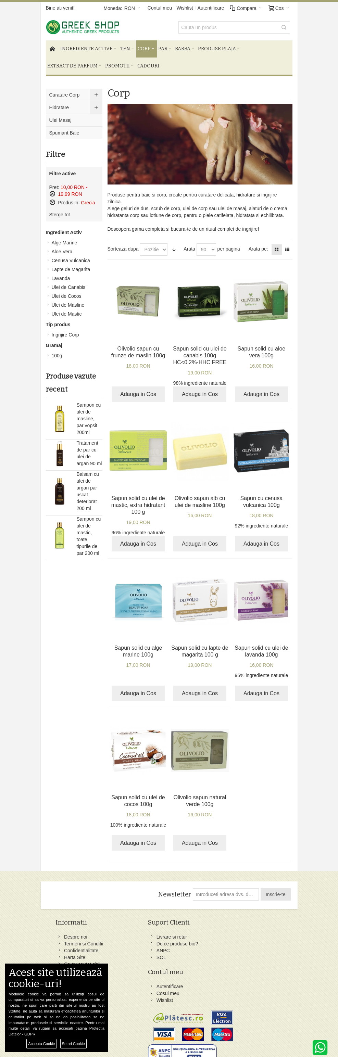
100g (57, 352)
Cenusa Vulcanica (71, 257)
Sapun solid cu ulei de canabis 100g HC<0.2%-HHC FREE (200, 352)
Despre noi (77, 933)
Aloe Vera (62, 248)
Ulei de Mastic (67, 310)
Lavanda (61, 275)
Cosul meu (162, 940)
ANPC (115, 968)
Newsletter (173, 891)
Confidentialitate (83, 954)
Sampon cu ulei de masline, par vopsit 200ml (89, 415)
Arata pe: (258, 246)
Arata (189, 246)
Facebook (203, 933)
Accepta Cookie (41, 1044)
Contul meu (160, 8)
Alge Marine (64, 239)
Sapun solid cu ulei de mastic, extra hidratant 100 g (138, 501)
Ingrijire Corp (65, 331)
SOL (113, 975)
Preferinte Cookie (130, 1037)
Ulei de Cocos (67, 292)
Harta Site (76, 961)
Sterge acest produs (52, 190)
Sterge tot (59, 211)
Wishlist (184, 8)
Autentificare (211, 8)
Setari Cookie (73, 1044)
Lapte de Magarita (71, 266)
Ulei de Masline (68, 301)
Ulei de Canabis (69, 283)
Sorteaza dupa (123, 246)
